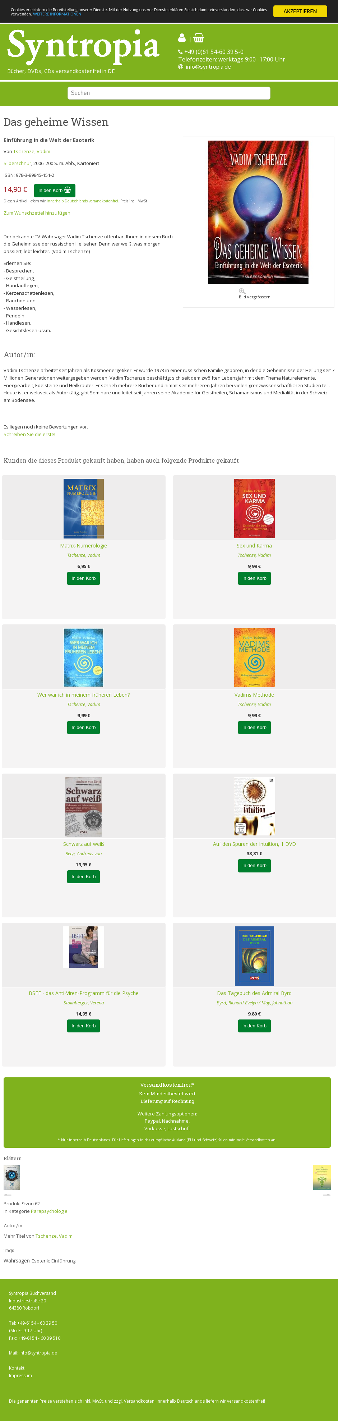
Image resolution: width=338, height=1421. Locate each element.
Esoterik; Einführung (53, 1260)
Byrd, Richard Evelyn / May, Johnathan (254, 1002)
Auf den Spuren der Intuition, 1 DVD (254, 843)
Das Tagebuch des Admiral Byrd (254, 993)
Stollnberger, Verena (84, 1002)
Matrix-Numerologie (83, 545)
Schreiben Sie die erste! (29, 434)
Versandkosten (139, 1401)
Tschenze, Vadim (31, 151)
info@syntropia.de (208, 66)
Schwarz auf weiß (83, 843)
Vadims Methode (254, 694)
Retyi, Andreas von (83, 853)
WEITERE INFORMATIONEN (171, 18)
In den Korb (54, 190)
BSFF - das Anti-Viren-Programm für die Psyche (84, 993)
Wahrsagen (17, 1260)
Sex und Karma (254, 545)
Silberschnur (17, 163)
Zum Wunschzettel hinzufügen (37, 213)
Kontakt (16, 1368)
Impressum (20, 1375)
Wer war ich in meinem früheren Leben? (83, 694)
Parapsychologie (49, 1211)
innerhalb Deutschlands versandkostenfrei (82, 200)
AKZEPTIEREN (300, 11)
